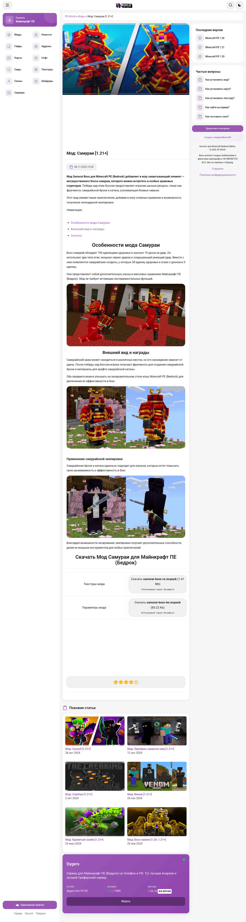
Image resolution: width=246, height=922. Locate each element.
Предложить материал (218, 128)
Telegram (41, 913)
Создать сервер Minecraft (217, 137)
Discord (29, 913)
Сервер (18, 913)
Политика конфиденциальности (218, 175)
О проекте (217, 168)
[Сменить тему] (239, 5)
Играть (125, 901)
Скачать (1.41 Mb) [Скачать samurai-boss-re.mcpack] (157, 583)
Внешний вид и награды (87, 229)
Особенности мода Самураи (90, 222)
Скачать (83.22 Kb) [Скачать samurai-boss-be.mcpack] (158, 607)
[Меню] (7, 5)
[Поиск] (230, 5)
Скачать (76, 235)
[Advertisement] (126, 122)
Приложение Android (30, 905)
